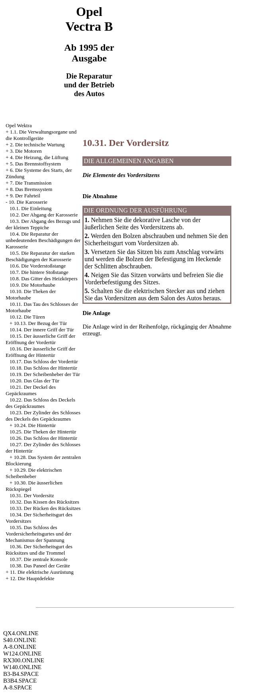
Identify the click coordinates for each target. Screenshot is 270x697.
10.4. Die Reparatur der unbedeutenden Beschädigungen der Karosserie (43, 240)
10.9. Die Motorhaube (32, 285)
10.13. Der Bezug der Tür (40, 323)
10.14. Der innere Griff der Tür (42, 330)
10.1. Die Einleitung (30, 208)
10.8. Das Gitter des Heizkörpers (43, 279)
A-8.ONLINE (19, 647)
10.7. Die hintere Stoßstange (39, 272)
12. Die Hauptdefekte (32, 578)
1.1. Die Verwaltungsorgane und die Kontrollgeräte (41, 135)
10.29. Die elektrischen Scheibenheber (34, 473)
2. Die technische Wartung (37, 145)
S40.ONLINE (19, 640)
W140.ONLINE (22, 667)
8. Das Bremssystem (31, 189)
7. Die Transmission (30, 183)
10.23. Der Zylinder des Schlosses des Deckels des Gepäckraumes (43, 416)
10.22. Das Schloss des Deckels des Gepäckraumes (40, 403)
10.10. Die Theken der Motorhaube (31, 294)
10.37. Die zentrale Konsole (38, 559)
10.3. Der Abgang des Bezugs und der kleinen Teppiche (43, 224)
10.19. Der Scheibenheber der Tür (45, 374)
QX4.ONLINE (21, 633)
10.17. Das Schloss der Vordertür (44, 361)
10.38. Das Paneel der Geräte (40, 566)
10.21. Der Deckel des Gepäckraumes (31, 390)
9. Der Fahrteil (25, 196)
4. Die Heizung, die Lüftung (39, 157)
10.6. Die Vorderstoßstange (38, 266)
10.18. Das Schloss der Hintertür (43, 368)
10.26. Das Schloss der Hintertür (43, 438)
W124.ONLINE (22, 653)
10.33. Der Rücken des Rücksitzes (45, 508)
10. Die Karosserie (28, 202)
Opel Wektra (19, 125)
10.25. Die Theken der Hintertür (43, 432)
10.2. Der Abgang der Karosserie (44, 215)
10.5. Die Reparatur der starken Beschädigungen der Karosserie (40, 256)
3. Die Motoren (26, 151)
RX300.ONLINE (23, 660)
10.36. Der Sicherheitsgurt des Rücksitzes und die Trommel (39, 549)
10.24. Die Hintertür (35, 425)
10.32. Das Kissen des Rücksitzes (44, 502)
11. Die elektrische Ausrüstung (42, 572)
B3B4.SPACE (20, 680)
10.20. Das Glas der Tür (34, 381)
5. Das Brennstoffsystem (35, 164)
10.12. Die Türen (27, 317)
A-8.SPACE (17, 687)
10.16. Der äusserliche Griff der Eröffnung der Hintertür (40, 352)
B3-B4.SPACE (21, 674)
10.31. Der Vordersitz (32, 495)
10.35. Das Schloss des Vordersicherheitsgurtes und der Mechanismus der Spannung (38, 533)
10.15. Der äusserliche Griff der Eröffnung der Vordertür (40, 339)
